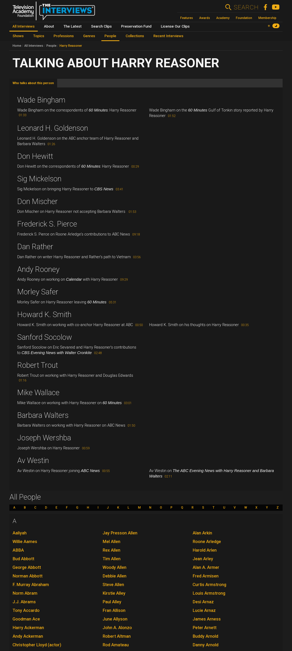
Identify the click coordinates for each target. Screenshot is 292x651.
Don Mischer (37, 201)
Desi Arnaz (203, 601)
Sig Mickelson (39, 178)
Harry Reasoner (70, 46)
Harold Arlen (205, 550)
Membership (267, 18)
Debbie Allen (114, 576)
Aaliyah (20, 533)
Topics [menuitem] (38, 36)
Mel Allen (111, 541)
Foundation (244, 18)
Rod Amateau (116, 644)
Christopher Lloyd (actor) (37, 644)
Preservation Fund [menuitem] (136, 26)
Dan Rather (35, 246)
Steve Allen (113, 584)
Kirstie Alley (114, 593)
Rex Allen (111, 550)
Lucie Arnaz (204, 610)
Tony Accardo (26, 610)
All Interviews (33, 46)
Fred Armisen (206, 576)
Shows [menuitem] (18, 36)
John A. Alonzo (117, 627)
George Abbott (27, 567)
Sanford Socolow (44, 337)
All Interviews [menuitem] (24, 26)
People (51, 46)
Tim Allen (112, 558)
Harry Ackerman (28, 627)
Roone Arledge (207, 541)
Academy (223, 18)
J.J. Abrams (24, 601)
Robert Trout (37, 365)
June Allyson (115, 619)
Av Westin (33, 460)
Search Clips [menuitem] (101, 26)
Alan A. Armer (206, 567)
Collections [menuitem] (135, 36)
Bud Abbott (23, 558)
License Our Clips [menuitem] (175, 26)
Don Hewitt (35, 156)
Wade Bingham (41, 100)
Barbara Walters (42, 415)
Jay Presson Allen (120, 533)
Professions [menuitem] (64, 36)
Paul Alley (112, 601)
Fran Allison (114, 610)
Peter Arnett (204, 627)
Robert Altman (117, 636)
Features (186, 18)
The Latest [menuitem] (72, 26)
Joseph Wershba (44, 437)
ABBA (18, 550)
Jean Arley (203, 558)
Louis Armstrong (209, 593)
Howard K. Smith (44, 314)
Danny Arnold (205, 644)
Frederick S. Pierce (47, 224)
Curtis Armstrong (209, 584)
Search (245, 7)
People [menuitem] (110, 36)
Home (17, 46)
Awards (204, 18)
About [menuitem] (49, 26)
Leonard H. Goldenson (52, 128)
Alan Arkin (202, 533)
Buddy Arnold (205, 636)
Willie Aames (25, 541)
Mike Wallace (38, 392)
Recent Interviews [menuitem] (168, 36)
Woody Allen (114, 567)
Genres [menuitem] (89, 36)
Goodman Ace (26, 619)
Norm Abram (25, 593)
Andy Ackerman (28, 636)
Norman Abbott (27, 576)
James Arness (207, 619)
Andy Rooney (38, 269)
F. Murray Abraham (31, 584)
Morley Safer (37, 292)
